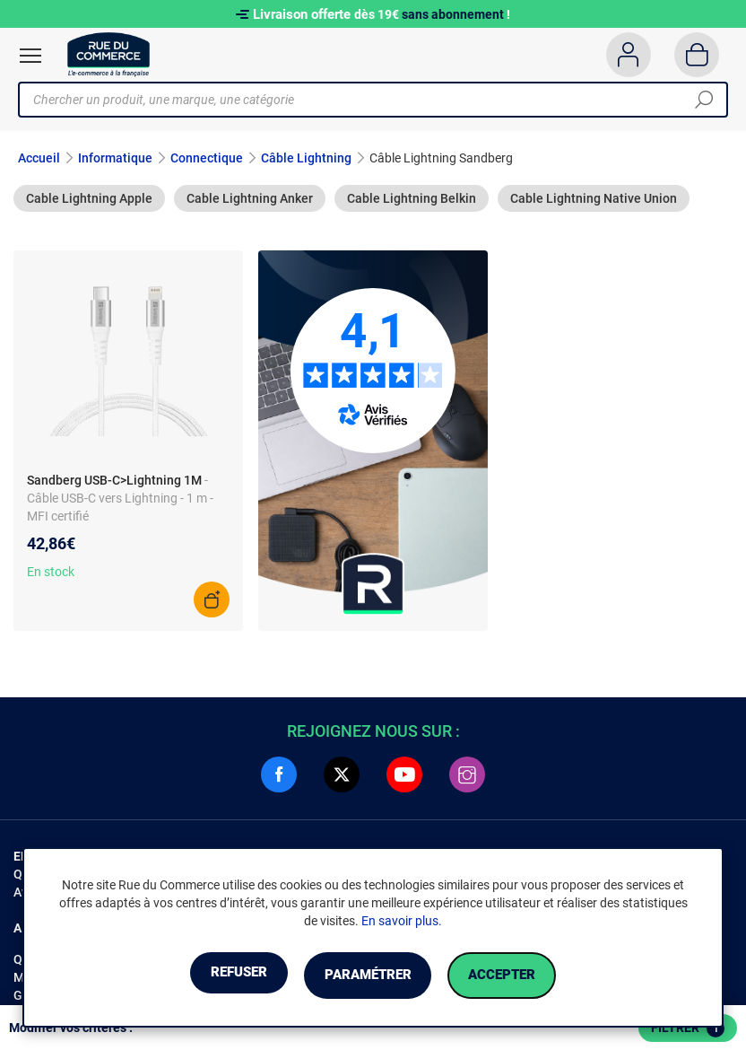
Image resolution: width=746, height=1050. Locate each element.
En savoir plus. (401, 922)
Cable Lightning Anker (249, 198)
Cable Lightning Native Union (593, 198)
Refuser (215, 975)
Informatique (115, 158)
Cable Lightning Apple (89, 198)
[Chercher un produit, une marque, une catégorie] (366, 99)
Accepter (525, 975)
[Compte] (628, 55)
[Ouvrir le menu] (30, 55)
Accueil (39, 158)
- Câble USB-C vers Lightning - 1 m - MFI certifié (120, 498)
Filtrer (687, 1028)
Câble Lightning (306, 158)
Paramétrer (367, 975)
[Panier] (697, 55)
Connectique (206, 158)
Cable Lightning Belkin (411, 198)
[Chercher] (704, 100)
